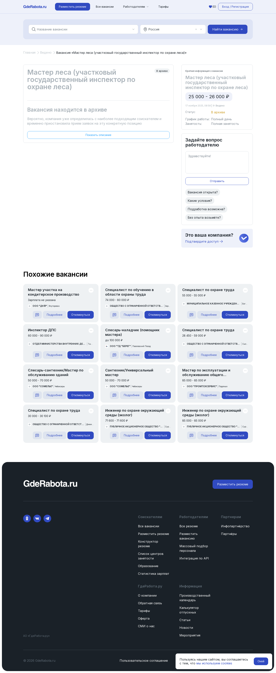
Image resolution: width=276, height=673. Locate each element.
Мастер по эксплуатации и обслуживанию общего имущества (206, 372)
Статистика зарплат (153, 574)
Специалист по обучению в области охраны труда (129, 292)
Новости (186, 628)
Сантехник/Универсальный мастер (129, 372)
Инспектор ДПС (42, 330)
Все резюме (188, 526)
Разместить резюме (153, 534)
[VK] (37, 518)
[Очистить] (196, 29)
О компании (147, 595)
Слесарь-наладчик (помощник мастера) (132, 332)
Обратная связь (150, 603)
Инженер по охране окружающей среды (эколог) (134, 412)
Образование (148, 566)
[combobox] (81, 29)
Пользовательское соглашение (144, 660)
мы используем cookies (214, 663)
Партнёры (229, 534)
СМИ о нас (146, 626)
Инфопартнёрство (235, 526)
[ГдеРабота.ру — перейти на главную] (35, 6)
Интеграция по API (194, 558)
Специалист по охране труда (208, 290)
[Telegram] (47, 518)
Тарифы (163, 6)
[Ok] (27, 518)
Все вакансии (105, 6)
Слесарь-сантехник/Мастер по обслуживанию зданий (55, 372)
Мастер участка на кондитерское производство (53, 292)
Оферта (144, 618)
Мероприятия (189, 635)
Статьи (184, 620)
